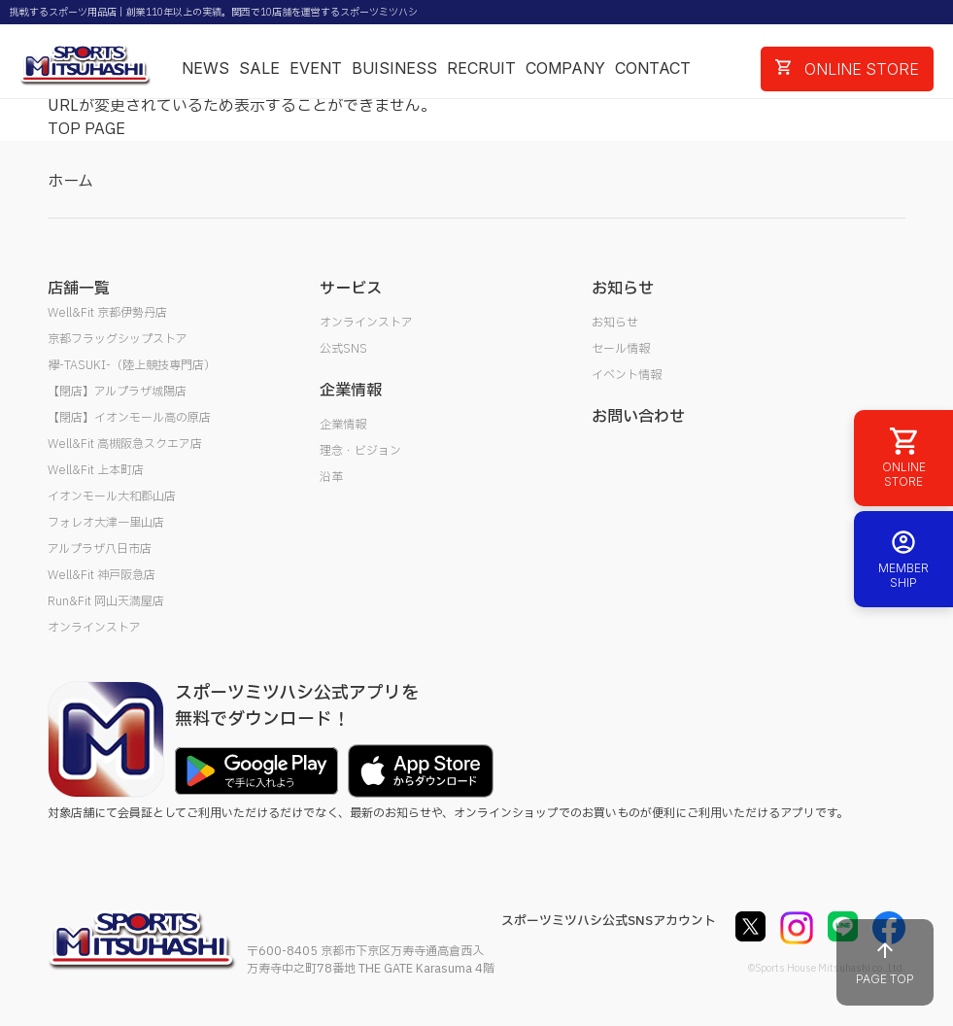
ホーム (70, 181)
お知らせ (615, 322)
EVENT (315, 68)
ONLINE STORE (847, 69)
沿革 (331, 477)
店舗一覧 (79, 288)
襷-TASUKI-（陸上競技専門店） (132, 365)
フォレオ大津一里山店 (106, 522)
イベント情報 (627, 375)
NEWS (205, 68)
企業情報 (343, 424)
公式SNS (343, 349)
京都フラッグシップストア (117, 339)
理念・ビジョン (360, 451)
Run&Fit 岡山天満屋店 (106, 601)
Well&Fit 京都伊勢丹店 (107, 313)
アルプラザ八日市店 (100, 549)
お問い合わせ (638, 416)
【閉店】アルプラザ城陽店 (117, 391)
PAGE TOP (885, 962)
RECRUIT (481, 68)
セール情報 (621, 349)
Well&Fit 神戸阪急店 (101, 575)
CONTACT (653, 68)
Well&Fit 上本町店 (96, 470)
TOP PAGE (86, 129)
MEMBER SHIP (903, 559)
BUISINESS (394, 68)
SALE (259, 68)
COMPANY (565, 68)
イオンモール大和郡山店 (112, 496)
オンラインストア (94, 627)
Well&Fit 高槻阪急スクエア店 (125, 444)
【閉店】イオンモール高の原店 (129, 418)
